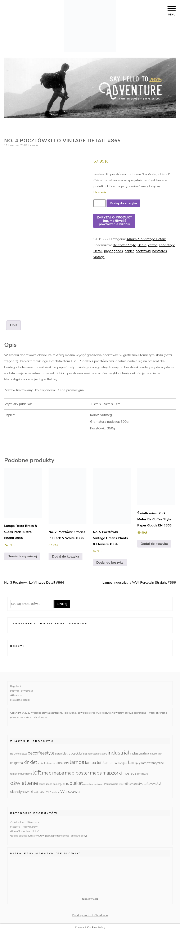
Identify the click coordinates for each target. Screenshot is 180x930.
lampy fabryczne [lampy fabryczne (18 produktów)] (152, 762)
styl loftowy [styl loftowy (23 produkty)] (146, 782)
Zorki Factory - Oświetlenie (25, 821)
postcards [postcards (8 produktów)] (99, 782)
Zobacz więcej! (90, 897)
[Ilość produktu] (99, 203)
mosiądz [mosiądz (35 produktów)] (129, 772)
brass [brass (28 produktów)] (83, 752)
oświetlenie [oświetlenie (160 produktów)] (24, 781)
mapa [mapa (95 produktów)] (58, 771)
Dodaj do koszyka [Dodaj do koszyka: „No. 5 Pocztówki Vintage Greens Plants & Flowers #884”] (109, 561)
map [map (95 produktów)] (46, 771)
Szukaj (62, 602)
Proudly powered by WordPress (90, 913)
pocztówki (143, 251)
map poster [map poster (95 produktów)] (77, 771)
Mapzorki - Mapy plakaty (23, 825)
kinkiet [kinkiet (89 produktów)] (30, 761)
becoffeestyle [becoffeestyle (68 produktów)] (41, 751)
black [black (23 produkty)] (74, 752)
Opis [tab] (13, 324)
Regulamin (16, 685)
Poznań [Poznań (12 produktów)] (108, 782)
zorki (35, 145)
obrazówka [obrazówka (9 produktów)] (142, 772)
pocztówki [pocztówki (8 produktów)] (88, 782)
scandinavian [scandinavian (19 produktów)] (128, 782)
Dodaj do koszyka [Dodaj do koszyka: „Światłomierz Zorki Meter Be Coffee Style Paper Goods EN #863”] (154, 542)
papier (129, 251)
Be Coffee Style (124, 245)
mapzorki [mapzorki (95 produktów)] (112, 771)
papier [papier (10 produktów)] (56, 782)
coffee (152, 245)
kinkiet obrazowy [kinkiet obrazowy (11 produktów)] (47, 761)
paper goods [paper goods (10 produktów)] (45, 782)
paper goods (113, 251)
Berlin (142, 245)
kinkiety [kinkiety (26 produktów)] (63, 761)
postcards (159, 251)
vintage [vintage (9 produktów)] (56, 790)
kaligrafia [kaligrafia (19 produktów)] (16, 762)
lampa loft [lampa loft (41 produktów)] (94, 761)
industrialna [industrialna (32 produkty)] (139, 751)
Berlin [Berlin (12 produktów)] (58, 752)
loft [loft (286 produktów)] (36, 771)
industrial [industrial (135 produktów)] (118, 751)
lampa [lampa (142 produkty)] (77, 761)
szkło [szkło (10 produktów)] (36, 790)
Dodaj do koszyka (123, 203)
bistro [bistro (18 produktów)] (66, 752)
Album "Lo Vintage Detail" (146, 239)
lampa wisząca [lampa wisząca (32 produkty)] (115, 761)
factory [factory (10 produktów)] (103, 752)
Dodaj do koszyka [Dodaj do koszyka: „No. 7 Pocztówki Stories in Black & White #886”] (65, 555)
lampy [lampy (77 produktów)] (134, 761)
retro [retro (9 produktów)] (115, 782)
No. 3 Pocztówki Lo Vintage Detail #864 (34, 581)
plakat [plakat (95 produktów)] (76, 781)
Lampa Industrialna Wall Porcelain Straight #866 (139, 581)
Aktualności (16, 694)
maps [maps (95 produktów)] (96, 771)
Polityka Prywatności (21, 689)
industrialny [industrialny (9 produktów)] (156, 752)
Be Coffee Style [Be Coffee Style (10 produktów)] (18, 752)
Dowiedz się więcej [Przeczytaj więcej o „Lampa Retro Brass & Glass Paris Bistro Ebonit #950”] (22, 555)
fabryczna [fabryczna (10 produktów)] (93, 752)
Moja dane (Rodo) (20, 698)
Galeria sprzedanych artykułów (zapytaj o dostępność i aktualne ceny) (48, 834)
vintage (98, 257)
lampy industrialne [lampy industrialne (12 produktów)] (21, 772)
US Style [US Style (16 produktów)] (45, 791)
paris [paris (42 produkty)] (64, 782)
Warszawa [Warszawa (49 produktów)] (70, 790)
